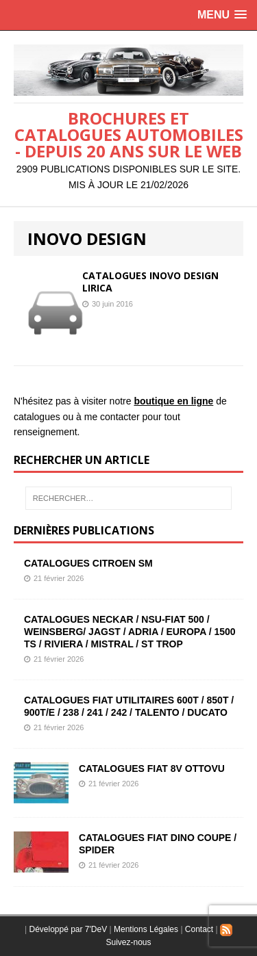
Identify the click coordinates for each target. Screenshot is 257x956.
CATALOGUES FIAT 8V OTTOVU (152, 768)
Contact (199, 929)
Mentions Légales (146, 929)
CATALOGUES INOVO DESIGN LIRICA (150, 281)
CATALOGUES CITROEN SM (88, 563)
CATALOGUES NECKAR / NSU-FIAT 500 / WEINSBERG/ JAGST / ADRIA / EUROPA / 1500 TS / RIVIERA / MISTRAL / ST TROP (130, 631)
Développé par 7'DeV (68, 929)
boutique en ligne (173, 401)
